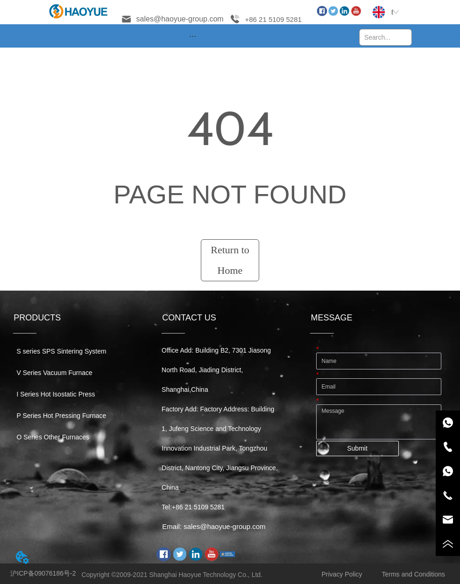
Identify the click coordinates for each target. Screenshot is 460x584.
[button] (192, 36)
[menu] (192, 36)
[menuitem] (192, 36)
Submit (357, 448)
